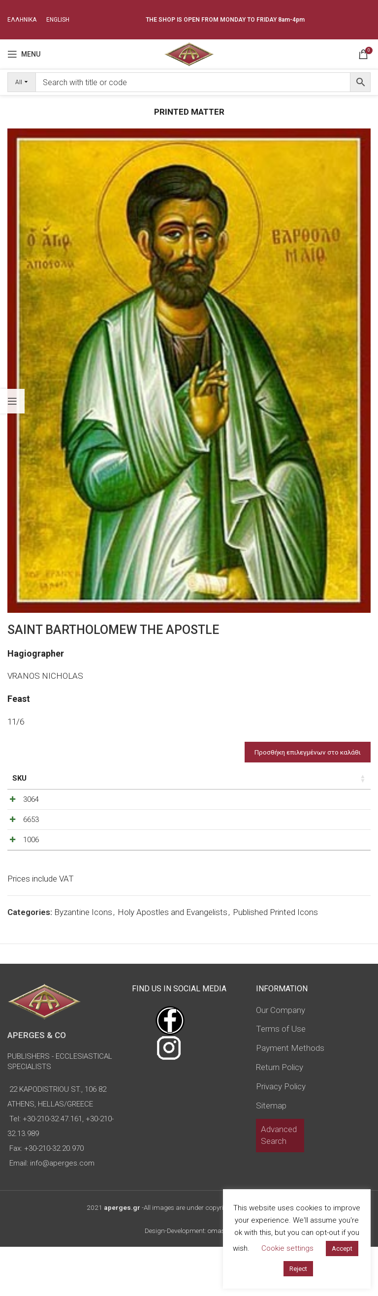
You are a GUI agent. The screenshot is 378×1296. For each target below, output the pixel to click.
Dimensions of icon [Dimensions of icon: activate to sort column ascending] (105, 783)
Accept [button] (342, 1248)
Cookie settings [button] (287, 1248)
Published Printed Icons (275, 961)
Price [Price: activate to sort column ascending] (216, 778)
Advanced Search (279, 1184)
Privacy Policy (281, 1135)
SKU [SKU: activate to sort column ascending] (19, 778)
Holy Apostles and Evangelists (172, 961)
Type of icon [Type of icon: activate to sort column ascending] (172, 783)
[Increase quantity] (284, 812)
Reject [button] (298, 1268)
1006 (20, 876)
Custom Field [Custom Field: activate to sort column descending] (334, 783)
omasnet (221, 1280)
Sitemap (271, 1154)
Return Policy (279, 1116)
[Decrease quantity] (252, 812)
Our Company (280, 1059)
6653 (20, 843)
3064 (20, 810)
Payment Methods (290, 1097)
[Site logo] (189, 53)
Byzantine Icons (83, 961)
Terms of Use (281, 1078)
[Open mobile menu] (23, 54)
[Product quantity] (268, 812)
